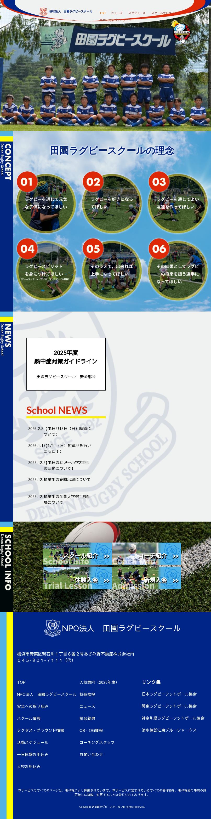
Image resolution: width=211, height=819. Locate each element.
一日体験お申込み (32, 754)
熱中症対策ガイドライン (115, 19)
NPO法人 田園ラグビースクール (47, 694)
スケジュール (137, 12)
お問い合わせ (91, 754)
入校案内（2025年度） (99, 682)
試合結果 (87, 718)
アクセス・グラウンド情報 (40, 730)
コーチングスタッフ (97, 742)
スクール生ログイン (164, 12)
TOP (102, 12)
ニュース (117, 12)
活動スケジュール (32, 742)
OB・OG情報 (91, 730)
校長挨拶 (87, 694)
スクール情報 (29, 718)
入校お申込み (29, 766)
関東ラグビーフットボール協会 (169, 706)
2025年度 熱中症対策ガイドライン (66, 364)
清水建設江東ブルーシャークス (169, 730)
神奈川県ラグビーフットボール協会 (173, 718)
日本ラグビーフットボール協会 (169, 694)
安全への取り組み (32, 706)
